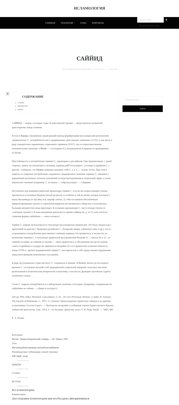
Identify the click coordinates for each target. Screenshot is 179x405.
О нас (83, 23)
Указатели (68, 23)
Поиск (143, 109)
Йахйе (44, 148)
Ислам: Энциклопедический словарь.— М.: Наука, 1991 (83, 69)
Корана (24, 135)
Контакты (98, 23)
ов (78, 161)
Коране (86, 182)
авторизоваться (79, 398)
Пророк (40, 169)
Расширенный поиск (149, 25)
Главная (50, 23)
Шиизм (55, 347)
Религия (47, 347)
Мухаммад (17, 347)
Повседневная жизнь (33, 347)
